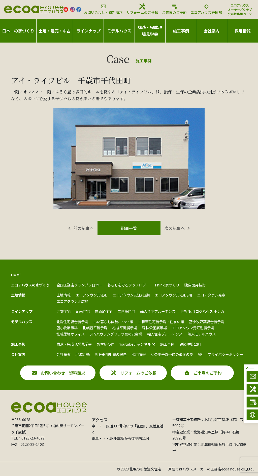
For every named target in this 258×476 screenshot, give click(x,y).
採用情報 (243, 31)
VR (200, 354)
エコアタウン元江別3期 (173, 295)
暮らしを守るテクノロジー (128, 284)
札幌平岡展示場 (124, 327)
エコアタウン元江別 (91, 295)
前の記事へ (83, 228)
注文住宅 (63, 311)
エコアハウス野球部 (206, 9)
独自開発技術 (195, 284)
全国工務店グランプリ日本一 (79, 284)
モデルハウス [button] (119, 31)
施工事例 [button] (181, 31)
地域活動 (83, 354)
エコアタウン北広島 (72, 301)
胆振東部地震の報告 (110, 354)
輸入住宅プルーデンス (157, 311)
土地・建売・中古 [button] (55, 31)
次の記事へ (175, 228)
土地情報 (63, 295)
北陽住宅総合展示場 (72, 321)
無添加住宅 (103, 311)
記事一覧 (129, 228)
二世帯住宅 (126, 311)
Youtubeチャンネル (137, 344)
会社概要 (63, 354)
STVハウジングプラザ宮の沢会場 (116, 334)
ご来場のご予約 (174, 9)
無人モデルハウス (201, 334)
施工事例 (167, 344)
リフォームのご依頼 (142, 9)
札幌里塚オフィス (70, 334)
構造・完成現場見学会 (150, 30)
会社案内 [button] (212, 31)
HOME (16, 274)
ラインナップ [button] (88, 31)
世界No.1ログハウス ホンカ (202, 311)
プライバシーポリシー (225, 354)
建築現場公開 (190, 344)
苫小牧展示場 (67, 327)
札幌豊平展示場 (95, 327)
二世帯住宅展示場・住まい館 (161, 321)
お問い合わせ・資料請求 (103, 9)
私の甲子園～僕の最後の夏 (172, 354)
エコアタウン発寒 (211, 295)
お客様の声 (105, 344)
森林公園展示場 (154, 327)
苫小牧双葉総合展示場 (206, 321)
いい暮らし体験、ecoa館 (113, 321)
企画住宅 (83, 311)
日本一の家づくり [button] (18, 31)
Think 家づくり (166, 284)
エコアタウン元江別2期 (131, 295)
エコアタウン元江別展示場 (193, 327)
